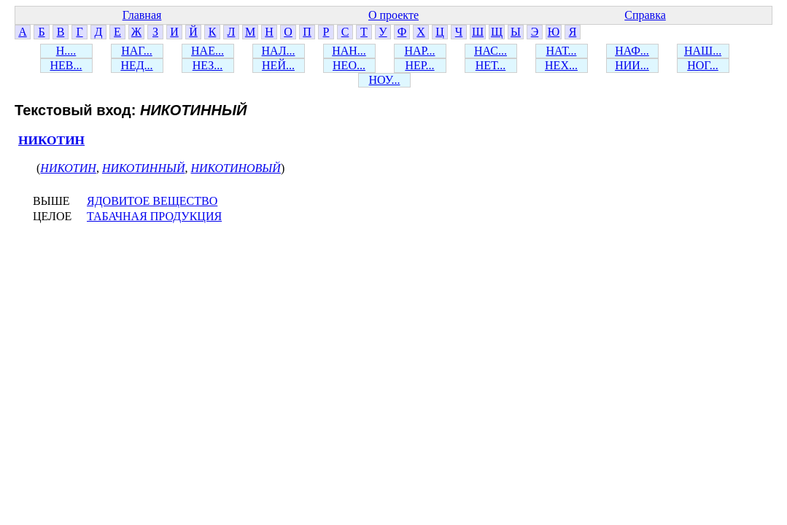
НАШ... (702, 50)
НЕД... (136, 65)
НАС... (490, 50)
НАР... (419, 50)
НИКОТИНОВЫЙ (235, 168)
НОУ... (384, 80)
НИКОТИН (51, 140)
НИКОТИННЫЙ (143, 168)
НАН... (349, 50)
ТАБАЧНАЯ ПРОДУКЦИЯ (154, 216)
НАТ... (561, 50)
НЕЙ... (278, 65)
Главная (142, 15)
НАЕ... (207, 50)
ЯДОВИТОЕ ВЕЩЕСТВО (152, 201)
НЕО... (349, 65)
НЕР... (419, 65)
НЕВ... (66, 65)
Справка (645, 15)
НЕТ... (491, 65)
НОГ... (702, 65)
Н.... (66, 50)
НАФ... (632, 50)
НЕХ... (561, 65)
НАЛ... (278, 50)
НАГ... (136, 50)
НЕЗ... (208, 65)
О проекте (393, 15)
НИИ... (632, 65)
